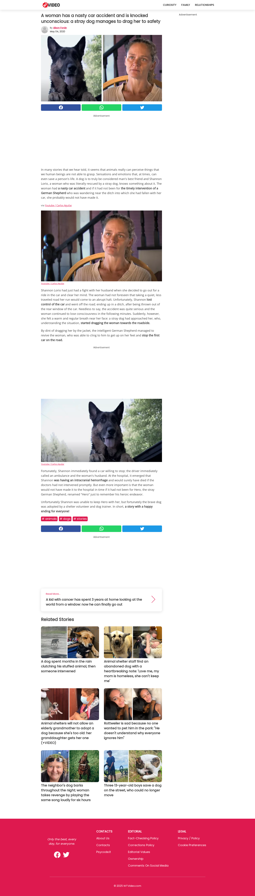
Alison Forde (60, 27)
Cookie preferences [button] (192, 845)
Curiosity (169, 5)
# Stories (80, 519)
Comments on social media (148, 866)
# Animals (49, 519)
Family (185, 5)
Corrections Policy (141, 845)
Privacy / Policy (189, 838)
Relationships (204, 5)
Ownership (135, 859)
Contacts (103, 845)
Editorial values (139, 852)
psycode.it (103, 852)
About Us (102, 838)
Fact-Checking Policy (143, 838)
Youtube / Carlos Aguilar (58, 205)
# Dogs (65, 519)
